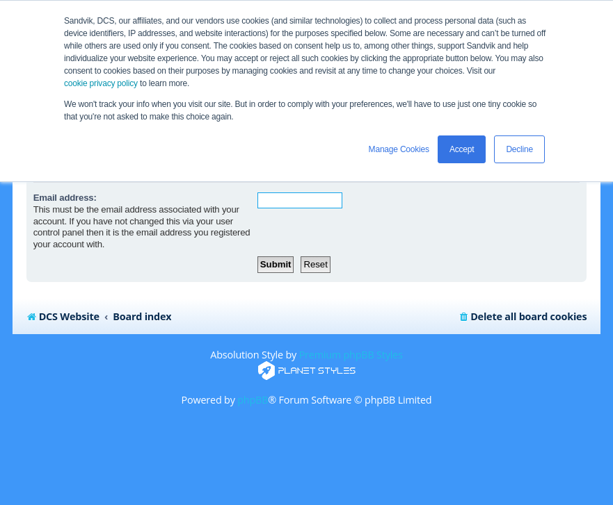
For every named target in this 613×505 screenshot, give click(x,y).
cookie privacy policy (101, 83)
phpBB (252, 399)
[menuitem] (522, 317)
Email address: (65, 197)
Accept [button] (462, 149)
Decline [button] (519, 149)
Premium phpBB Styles (351, 354)
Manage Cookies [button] (399, 149)
